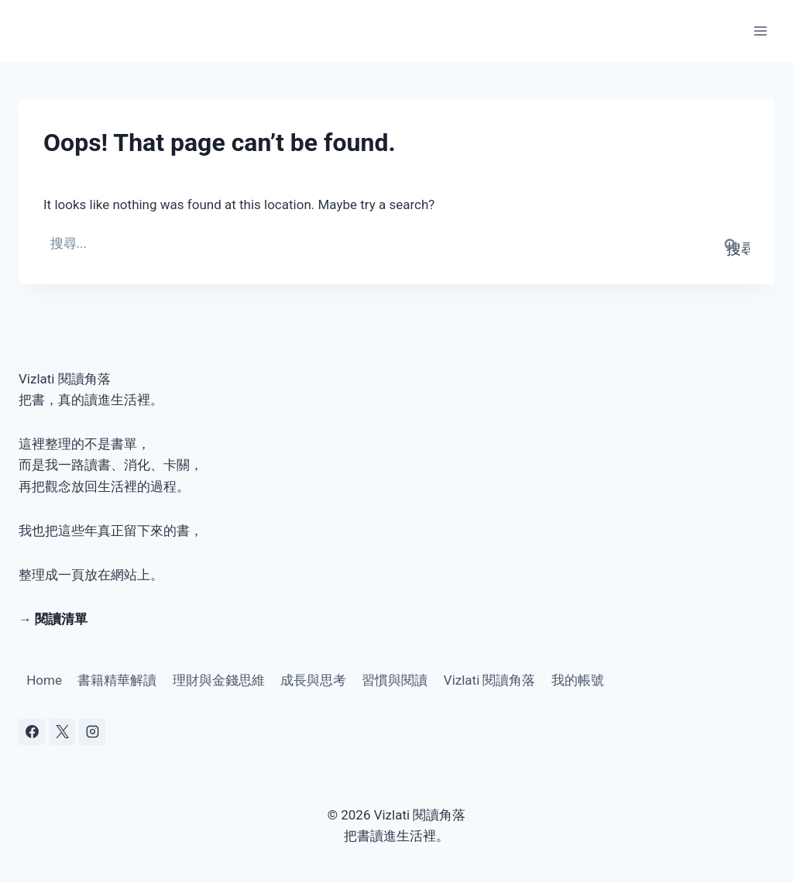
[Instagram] (92, 732)
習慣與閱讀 (394, 680)
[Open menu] (760, 31)
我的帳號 (577, 680)
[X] (62, 732)
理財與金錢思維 (219, 680)
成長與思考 (313, 680)
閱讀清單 (61, 619)
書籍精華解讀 (116, 680)
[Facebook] (32, 732)
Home (44, 680)
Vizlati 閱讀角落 (490, 680)
